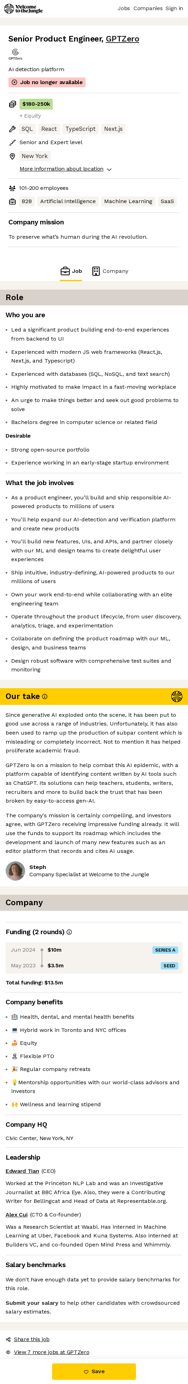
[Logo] (23, 9)
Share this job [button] (28, 1339)
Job (71, 271)
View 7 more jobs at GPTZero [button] (47, 1352)
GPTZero (122, 39)
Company (109, 271)
